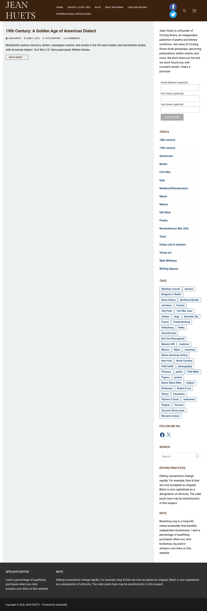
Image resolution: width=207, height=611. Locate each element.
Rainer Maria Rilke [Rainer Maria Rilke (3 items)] (171, 382)
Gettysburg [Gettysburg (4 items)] (167, 327)
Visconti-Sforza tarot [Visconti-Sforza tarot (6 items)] (172, 410)
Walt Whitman (168, 260)
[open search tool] (184, 10)
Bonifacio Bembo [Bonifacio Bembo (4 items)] (189, 300)
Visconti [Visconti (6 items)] (179, 405)
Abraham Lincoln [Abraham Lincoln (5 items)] (170, 288)
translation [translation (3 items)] (179, 394)
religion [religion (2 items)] (190, 382)
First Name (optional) (172, 93)
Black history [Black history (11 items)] (168, 300)
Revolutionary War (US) (174, 228)
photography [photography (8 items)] (185, 366)
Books (163, 164)
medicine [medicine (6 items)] (184, 344)
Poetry (163, 220)
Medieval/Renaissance (173, 188)
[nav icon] (195, 10)
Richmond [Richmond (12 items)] (167, 388)
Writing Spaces (168, 268)
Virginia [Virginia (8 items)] (165, 405)
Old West (165, 212)
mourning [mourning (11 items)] (190, 349)
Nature (163, 204)
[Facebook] (173, 7)
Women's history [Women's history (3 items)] (170, 416)
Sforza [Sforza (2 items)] (165, 394)
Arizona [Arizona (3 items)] (188, 288)
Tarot (162, 236)
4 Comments (71, 38)
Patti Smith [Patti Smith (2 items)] (167, 366)
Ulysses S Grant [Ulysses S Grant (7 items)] (170, 399)
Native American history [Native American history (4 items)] (174, 355)
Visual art (165, 252)
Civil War (164, 172)
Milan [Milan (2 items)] (177, 349)
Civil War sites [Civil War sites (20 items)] (184, 311)
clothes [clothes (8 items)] (165, 316)
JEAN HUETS (21, 10)
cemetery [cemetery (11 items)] (166, 305)
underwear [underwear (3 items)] (189, 399)
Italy (162, 180)
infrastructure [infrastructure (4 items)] (168, 333)
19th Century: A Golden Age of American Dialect (51, 30)
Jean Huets (13, 38)
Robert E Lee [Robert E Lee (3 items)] (184, 388)
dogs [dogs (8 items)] (176, 316)
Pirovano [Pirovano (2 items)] (166, 371)
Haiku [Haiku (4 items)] (181, 327)
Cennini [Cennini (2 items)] (180, 305)
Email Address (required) (174, 82)
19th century (51, 38)
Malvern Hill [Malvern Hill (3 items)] (167, 344)
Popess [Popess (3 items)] (165, 377)
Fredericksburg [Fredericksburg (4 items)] (181, 322)
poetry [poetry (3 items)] (179, 371)
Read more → (17, 57)
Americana (166, 156)
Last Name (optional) (172, 104)
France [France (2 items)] (165, 322)
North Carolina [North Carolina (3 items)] (184, 360)
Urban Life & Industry (172, 244)
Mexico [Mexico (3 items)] (165, 349)
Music (163, 196)
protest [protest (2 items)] (178, 377)
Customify (61, 604)
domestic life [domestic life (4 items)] (191, 316)
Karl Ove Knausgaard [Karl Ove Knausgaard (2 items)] (172, 338)
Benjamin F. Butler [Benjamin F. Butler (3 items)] (171, 294)
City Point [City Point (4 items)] (166, 311)
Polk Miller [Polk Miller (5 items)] (193, 371)
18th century (167, 140)
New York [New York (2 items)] (166, 360)
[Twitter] (173, 14)
